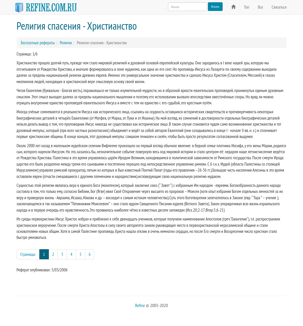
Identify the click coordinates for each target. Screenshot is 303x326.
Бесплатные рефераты (38, 42)
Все (260, 7)
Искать (215, 6)
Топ (246, 7)
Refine (140, 305)
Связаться (279, 7)
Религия (66, 42)
